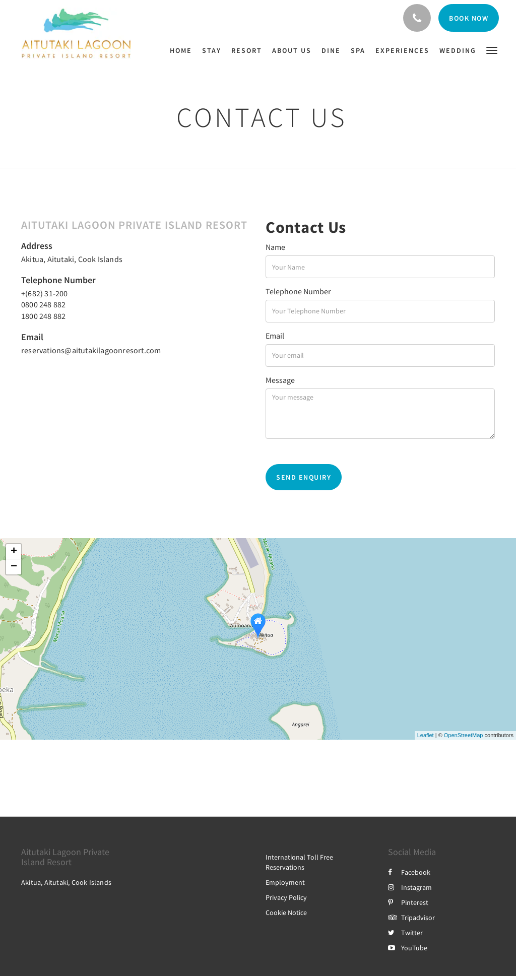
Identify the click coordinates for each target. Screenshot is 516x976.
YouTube (407, 947)
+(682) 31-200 (44, 293)
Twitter (405, 932)
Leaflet (425, 735)
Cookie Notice (286, 912)
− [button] (14, 566)
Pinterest (408, 902)
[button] (491, 49)
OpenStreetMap (463, 735)
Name (275, 247)
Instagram (410, 887)
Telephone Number (298, 291)
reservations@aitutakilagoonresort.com (91, 350)
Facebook (409, 872)
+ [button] (14, 551)
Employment (285, 882)
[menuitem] (183, 50)
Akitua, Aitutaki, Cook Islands (71, 259)
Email (275, 336)
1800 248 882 (43, 316)
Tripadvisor (411, 917)
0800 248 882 (43, 304)
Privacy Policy (286, 897)
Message (280, 380)
